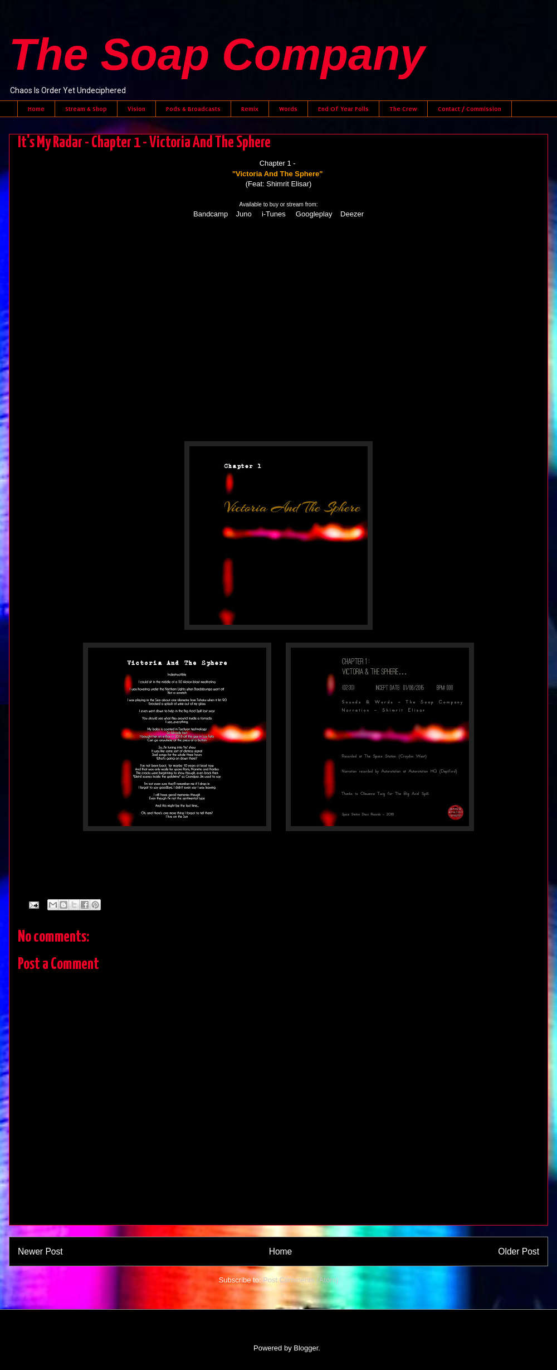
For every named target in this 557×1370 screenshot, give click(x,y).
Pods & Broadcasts (193, 109)
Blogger (306, 1348)
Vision (136, 109)
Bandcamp (210, 214)
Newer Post (40, 1251)
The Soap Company (217, 54)
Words (288, 109)
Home (36, 109)
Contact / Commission (469, 109)
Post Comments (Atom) (300, 1280)
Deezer (352, 214)
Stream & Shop (86, 109)
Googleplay (314, 214)
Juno (244, 214)
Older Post (518, 1251)
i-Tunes (274, 214)
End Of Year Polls (343, 109)
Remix (249, 109)
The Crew (403, 109)
